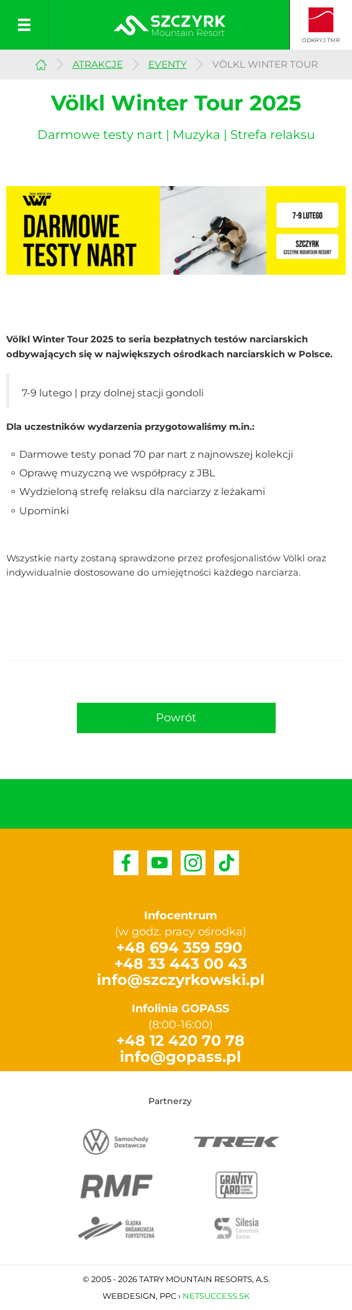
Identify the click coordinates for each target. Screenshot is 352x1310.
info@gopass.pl (180, 1057)
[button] (176, 718)
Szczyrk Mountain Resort (41, 63)
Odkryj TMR (321, 40)
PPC (168, 1296)
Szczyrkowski (169, 25)
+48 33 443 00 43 (180, 964)
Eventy (167, 64)
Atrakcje (98, 64)
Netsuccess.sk (216, 1296)
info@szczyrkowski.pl (180, 980)
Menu (24, 25)
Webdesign (129, 1296)
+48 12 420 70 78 (180, 1040)
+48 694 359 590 (179, 947)
